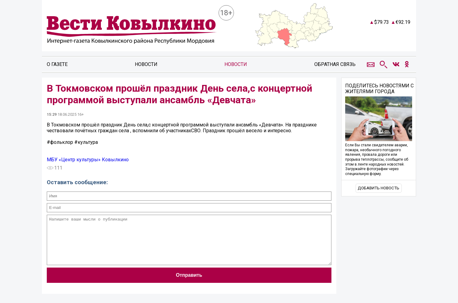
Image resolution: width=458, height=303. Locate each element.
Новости (146, 64)
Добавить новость (378, 188)
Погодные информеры (387, 40)
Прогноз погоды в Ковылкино (386, 35)
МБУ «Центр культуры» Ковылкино (88, 159)
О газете (57, 64)
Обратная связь (335, 64)
